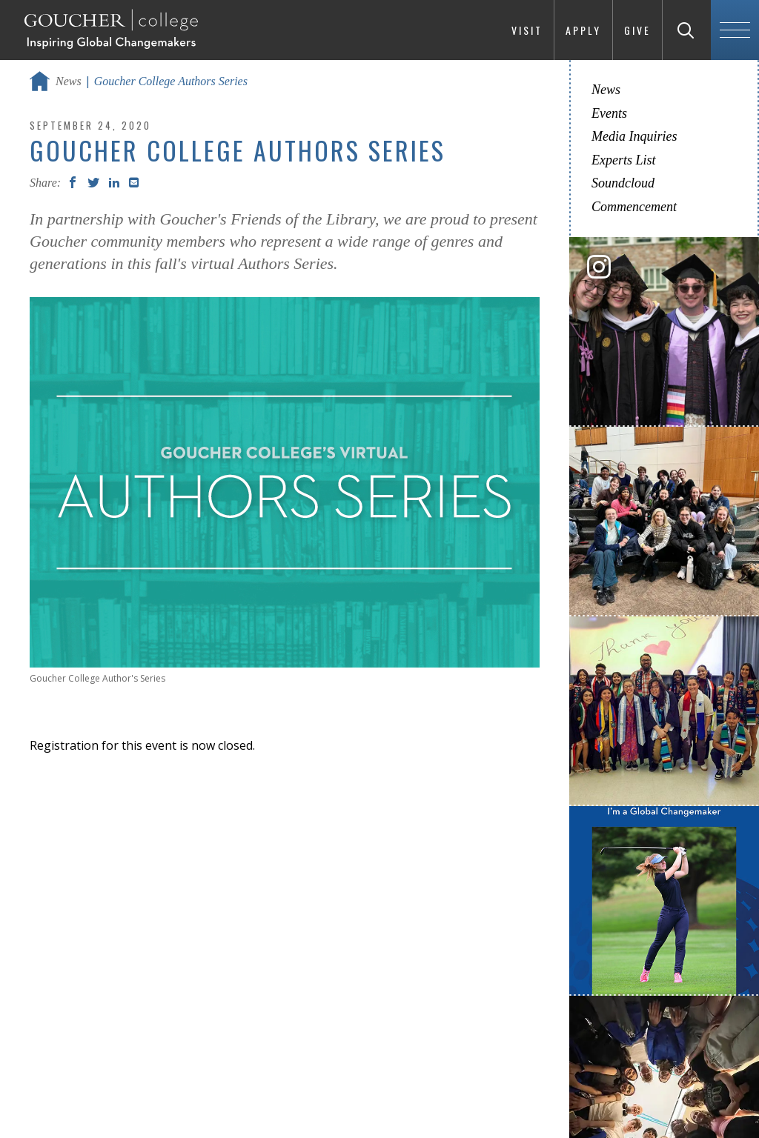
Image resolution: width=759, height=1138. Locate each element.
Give (637, 30)
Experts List (623, 160)
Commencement (634, 206)
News (69, 81)
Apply (583, 30)
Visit (527, 30)
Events (609, 113)
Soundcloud (622, 183)
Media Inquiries (634, 136)
